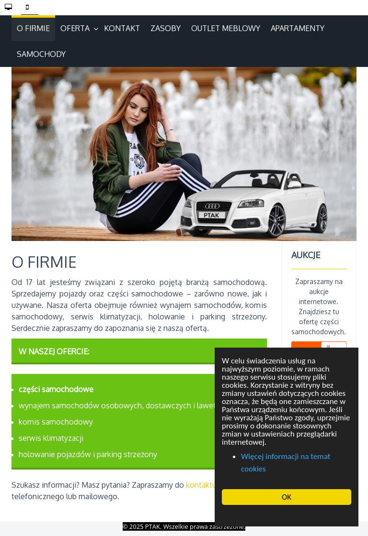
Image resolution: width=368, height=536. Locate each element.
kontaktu (201, 485)
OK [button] (286, 497)
